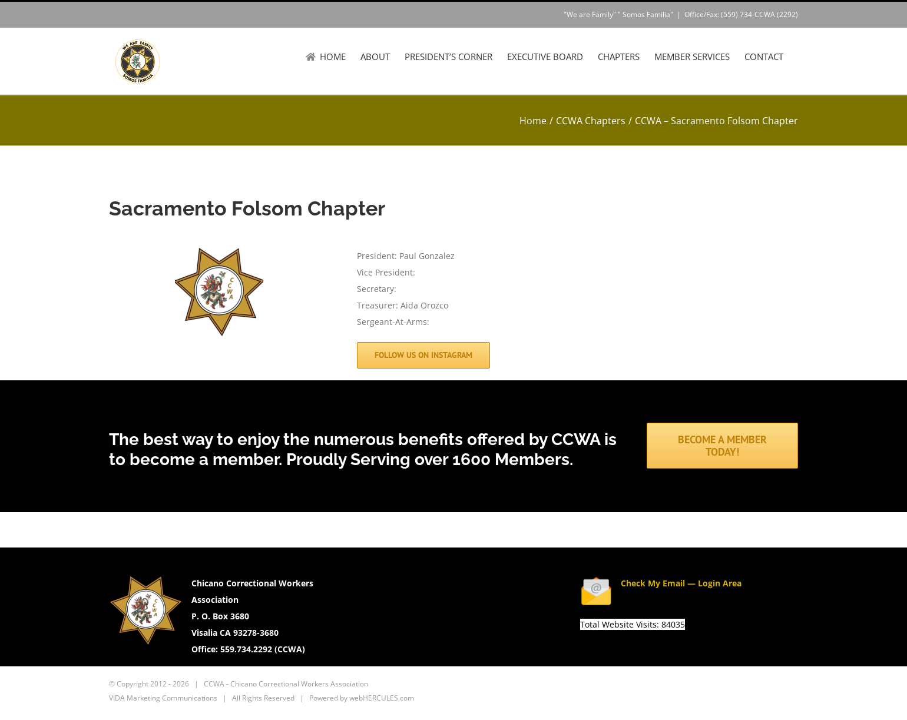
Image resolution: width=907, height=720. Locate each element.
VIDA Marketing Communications (163, 698)
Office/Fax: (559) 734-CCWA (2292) (741, 14)
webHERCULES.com (381, 698)
